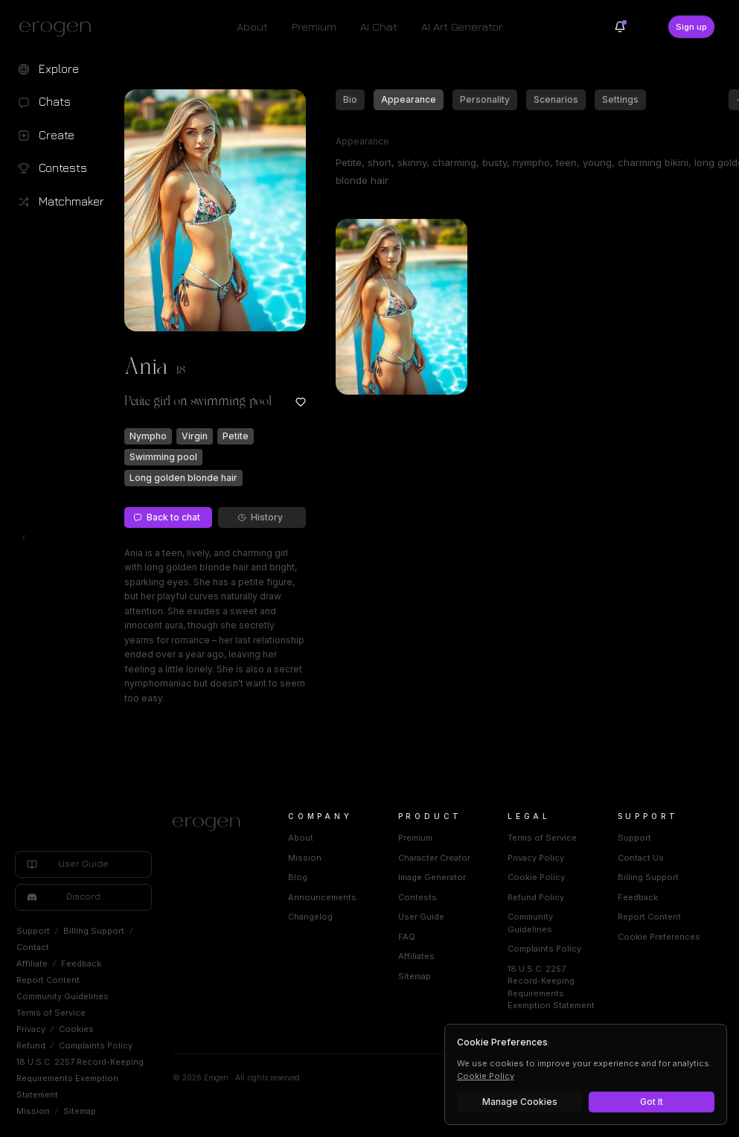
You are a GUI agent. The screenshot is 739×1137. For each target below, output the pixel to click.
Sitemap (79, 1111)
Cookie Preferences (659, 936)
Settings (620, 99)
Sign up (691, 27)
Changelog (310, 916)
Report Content (48, 980)
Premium (314, 26)
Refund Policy (536, 897)
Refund (30, 1045)
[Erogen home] (59, 28)
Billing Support (93, 931)
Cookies (76, 1029)
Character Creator (434, 858)
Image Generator (432, 877)
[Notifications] (620, 27)
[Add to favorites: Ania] (300, 402)
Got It (651, 1101)
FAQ (406, 936)
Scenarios (556, 99)
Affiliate (32, 963)
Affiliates (416, 956)
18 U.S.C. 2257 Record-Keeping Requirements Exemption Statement (80, 1078)
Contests (417, 897)
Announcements (322, 897)
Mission (33, 1111)
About (252, 26)
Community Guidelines (62, 996)
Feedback (81, 963)
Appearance (408, 99)
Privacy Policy (536, 858)
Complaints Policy (95, 1045)
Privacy (30, 1029)
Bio (350, 99)
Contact (32, 947)
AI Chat (378, 26)
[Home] (212, 824)
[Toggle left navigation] (24, 537)
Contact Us (641, 858)
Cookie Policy (536, 877)
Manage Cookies (519, 1101)
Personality (485, 99)
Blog (297, 877)
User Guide (421, 916)
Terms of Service (51, 1012)
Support (33, 931)
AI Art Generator (461, 26)
